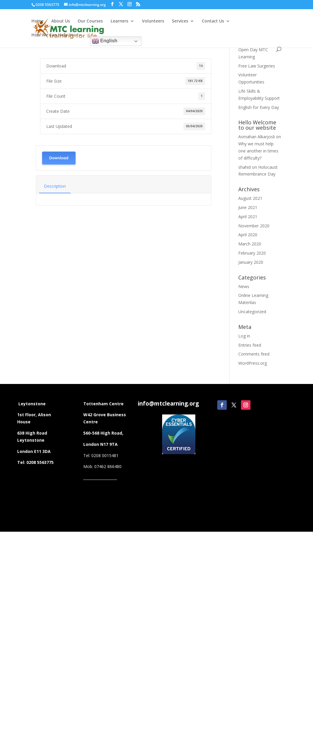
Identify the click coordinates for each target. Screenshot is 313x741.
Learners (119, 21)
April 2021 (247, 216)
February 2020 (252, 253)
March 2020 (249, 244)
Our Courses (90, 21)
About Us (60, 21)
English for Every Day (258, 107)
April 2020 (247, 234)
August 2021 (250, 198)
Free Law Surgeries (256, 66)
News (243, 286)
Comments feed (253, 354)
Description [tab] (55, 186)
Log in (244, 336)
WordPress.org (252, 363)
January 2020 (250, 262)
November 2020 (253, 226)
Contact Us (213, 21)
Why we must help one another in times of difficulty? (258, 151)
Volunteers (153, 21)
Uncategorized (252, 311)
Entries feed (249, 345)
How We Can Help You (53, 35)
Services (180, 21)
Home (37, 21)
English (104, 41)
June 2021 (247, 207)
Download (58, 157)
